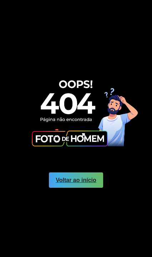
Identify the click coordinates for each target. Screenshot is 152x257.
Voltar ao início (76, 180)
